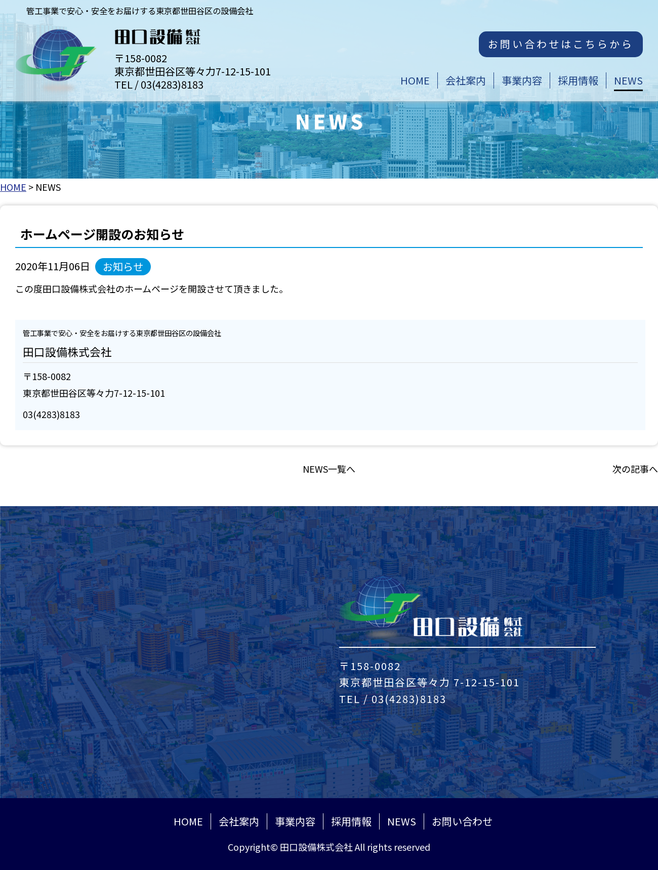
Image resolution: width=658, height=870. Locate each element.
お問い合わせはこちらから (561, 43)
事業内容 (295, 821)
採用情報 (351, 821)
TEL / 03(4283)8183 (392, 698)
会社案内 (239, 821)
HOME (13, 186)
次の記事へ (635, 468)
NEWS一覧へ (329, 468)
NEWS (401, 821)
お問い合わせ (462, 821)
